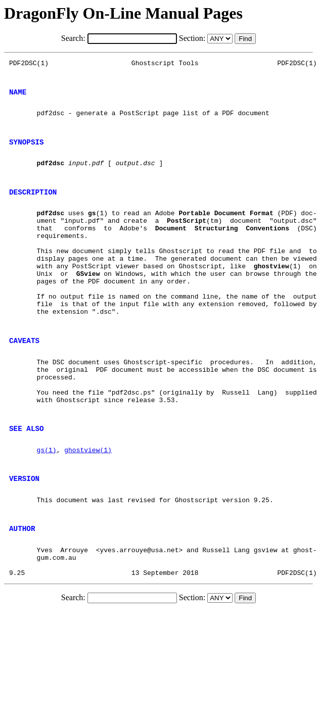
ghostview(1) (88, 508)
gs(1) (47, 508)
